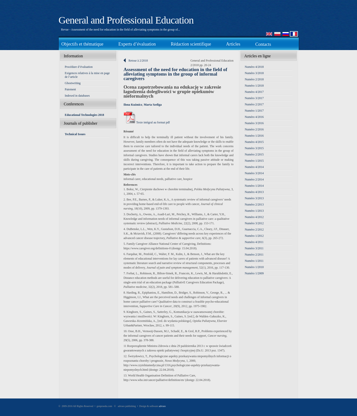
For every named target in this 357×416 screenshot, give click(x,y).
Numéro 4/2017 (254, 92)
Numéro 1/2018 (254, 85)
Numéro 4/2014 (254, 167)
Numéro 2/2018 (254, 79)
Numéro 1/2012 (254, 236)
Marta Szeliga (153, 104)
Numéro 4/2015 (254, 142)
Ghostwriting (72, 83)
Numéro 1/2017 (254, 110)
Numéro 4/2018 (254, 67)
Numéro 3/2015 (254, 148)
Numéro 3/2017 (254, 98)
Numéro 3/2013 (254, 198)
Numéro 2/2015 (254, 154)
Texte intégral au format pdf (147, 122)
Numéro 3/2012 (254, 223)
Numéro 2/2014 (254, 179)
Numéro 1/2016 (254, 135)
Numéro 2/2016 (254, 129)
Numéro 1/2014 (254, 185)
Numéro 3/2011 (254, 248)
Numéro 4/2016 (254, 117)
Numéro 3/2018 (254, 73)
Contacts (263, 44)
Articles (233, 44)
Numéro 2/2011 (254, 254)
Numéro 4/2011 (254, 242)
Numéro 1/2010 (254, 267)
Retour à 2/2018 (138, 60)
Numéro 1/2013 (254, 211)
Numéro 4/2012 (254, 217)
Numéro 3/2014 (254, 173)
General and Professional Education (126, 20)
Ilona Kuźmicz (133, 104)
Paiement (70, 89)
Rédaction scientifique (191, 44)
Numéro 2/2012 (254, 229)
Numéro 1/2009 (254, 273)
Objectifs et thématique (83, 44)
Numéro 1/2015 (254, 160)
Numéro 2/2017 (254, 104)
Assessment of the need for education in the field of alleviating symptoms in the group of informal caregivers (175, 74)
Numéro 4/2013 (254, 192)
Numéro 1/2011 (254, 261)
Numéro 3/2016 (254, 123)
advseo (162, 406)
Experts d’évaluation (137, 44)
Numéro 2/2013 (254, 204)
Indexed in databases (77, 95)
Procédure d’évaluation (79, 67)
